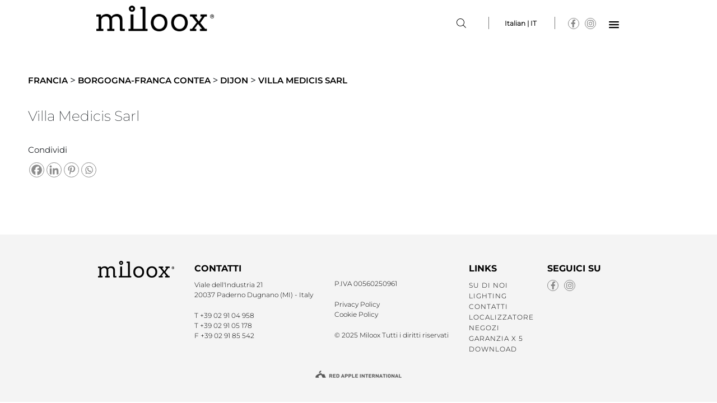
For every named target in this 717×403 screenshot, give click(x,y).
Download (493, 349)
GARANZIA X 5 (496, 338)
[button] (614, 25)
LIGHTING (488, 296)
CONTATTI (488, 306)
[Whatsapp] (88, 169)
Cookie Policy (356, 314)
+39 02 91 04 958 (227, 315)
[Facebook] (36, 169)
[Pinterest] (71, 169)
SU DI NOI (488, 285)
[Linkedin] (54, 169)
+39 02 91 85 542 (227, 335)
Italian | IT (521, 23)
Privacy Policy (357, 304)
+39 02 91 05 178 (226, 325)
